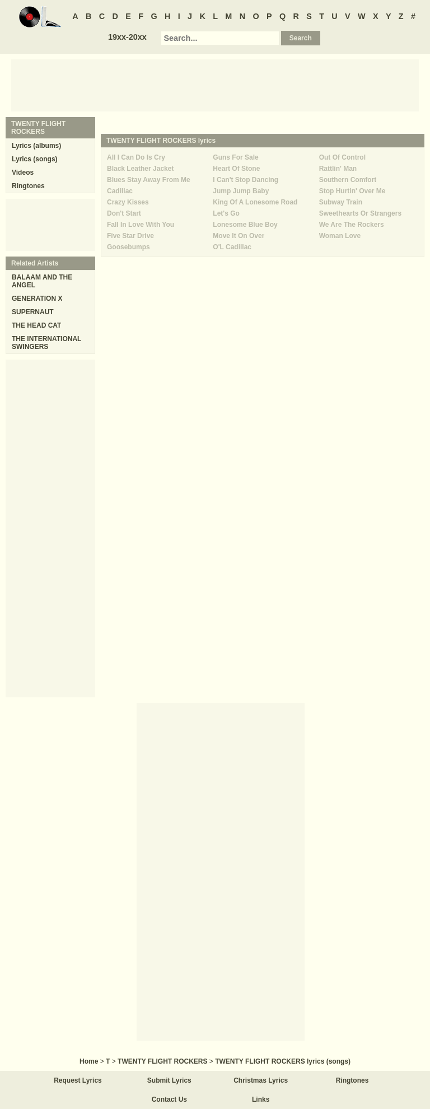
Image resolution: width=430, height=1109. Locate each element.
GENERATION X (37, 298)
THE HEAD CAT (36, 325)
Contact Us (169, 1099)
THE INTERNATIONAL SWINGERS (46, 343)
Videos (23, 172)
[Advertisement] (215, 84)
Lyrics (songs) (35, 159)
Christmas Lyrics (260, 1080)
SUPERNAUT (33, 312)
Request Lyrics (78, 1080)
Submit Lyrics (169, 1080)
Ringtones (28, 186)
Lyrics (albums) (36, 146)
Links (260, 1099)
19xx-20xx (127, 36)
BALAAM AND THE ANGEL (42, 281)
